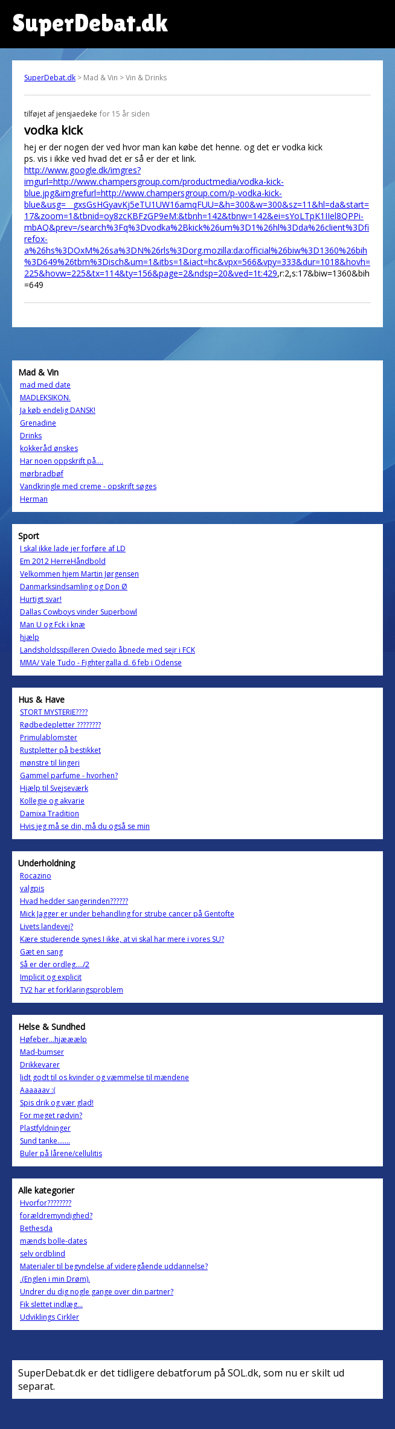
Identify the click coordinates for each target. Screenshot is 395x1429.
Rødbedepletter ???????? (60, 725)
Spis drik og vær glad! (57, 1103)
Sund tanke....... (45, 1141)
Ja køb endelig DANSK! (57, 410)
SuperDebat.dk (49, 77)
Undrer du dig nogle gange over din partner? (96, 1292)
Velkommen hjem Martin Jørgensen (79, 574)
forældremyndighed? (56, 1215)
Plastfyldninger (45, 1128)
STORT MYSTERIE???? (54, 712)
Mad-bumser (42, 1052)
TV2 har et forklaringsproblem (71, 990)
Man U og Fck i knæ (52, 624)
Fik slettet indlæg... (51, 1304)
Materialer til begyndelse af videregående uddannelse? (114, 1266)
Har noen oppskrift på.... (61, 461)
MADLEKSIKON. (45, 397)
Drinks (31, 435)
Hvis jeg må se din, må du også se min (85, 826)
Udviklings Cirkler (49, 1317)
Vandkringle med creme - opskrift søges (88, 486)
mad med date (45, 385)
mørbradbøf (41, 473)
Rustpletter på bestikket (60, 750)
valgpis (32, 888)
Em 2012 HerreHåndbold (63, 561)
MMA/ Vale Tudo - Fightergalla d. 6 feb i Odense (101, 662)
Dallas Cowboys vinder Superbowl (78, 612)
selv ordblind (42, 1253)
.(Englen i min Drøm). (55, 1279)
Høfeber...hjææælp (53, 1039)
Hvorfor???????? (45, 1203)
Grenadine (38, 423)
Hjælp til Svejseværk (54, 788)
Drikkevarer (40, 1065)
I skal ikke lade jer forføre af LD (73, 548)
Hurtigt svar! (41, 599)
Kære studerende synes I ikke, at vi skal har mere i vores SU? (122, 939)
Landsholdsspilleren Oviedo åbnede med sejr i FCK (107, 650)
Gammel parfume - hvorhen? (69, 775)
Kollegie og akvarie (52, 801)
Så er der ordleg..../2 (54, 964)
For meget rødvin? (51, 1115)
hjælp (29, 637)
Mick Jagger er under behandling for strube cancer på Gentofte (127, 914)
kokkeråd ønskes (49, 448)
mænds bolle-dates (53, 1241)
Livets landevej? (46, 926)
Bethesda (36, 1228)
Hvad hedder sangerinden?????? (74, 901)
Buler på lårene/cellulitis (61, 1153)
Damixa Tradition (49, 813)
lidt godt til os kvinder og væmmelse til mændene (104, 1077)
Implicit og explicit (51, 977)
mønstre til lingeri (50, 763)
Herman (34, 499)
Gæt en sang (41, 952)
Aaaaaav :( (38, 1090)
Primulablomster (48, 737)
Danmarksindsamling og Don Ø (73, 586)
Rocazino (35, 876)
